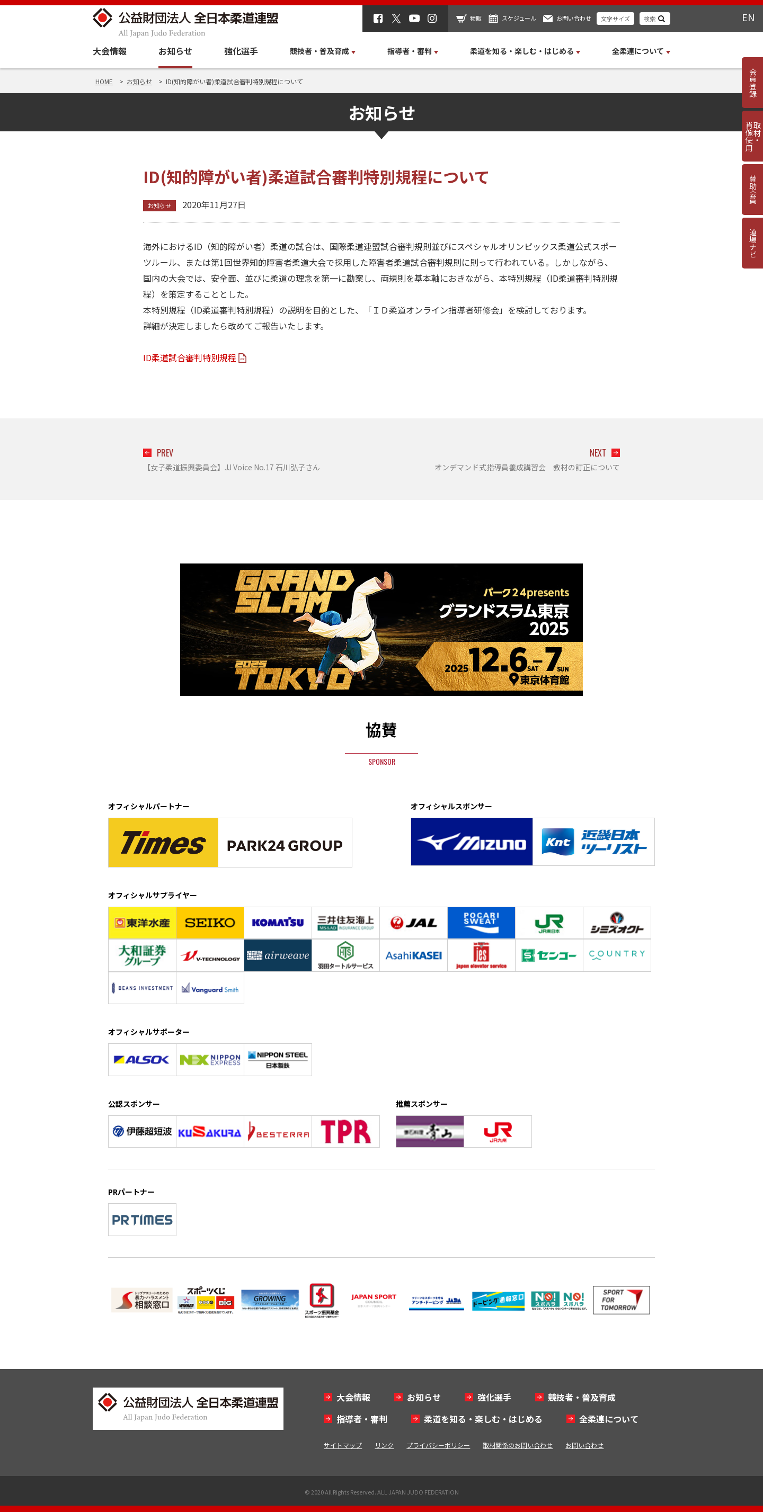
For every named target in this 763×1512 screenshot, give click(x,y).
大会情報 (110, 50)
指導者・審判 (361, 1419)
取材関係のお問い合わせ (518, 1445)
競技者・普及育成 (582, 1397)
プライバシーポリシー (438, 1445)
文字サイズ (615, 18)
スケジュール (519, 18)
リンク (384, 1445)
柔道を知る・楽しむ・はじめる (483, 1419)
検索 (649, 18)
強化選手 (241, 50)
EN (748, 17)
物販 (476, 18)
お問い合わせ (573, 18)
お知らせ (175, 50)
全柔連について (608, 1419)
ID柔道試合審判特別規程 (189, 357)
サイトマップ (343, 1445)
